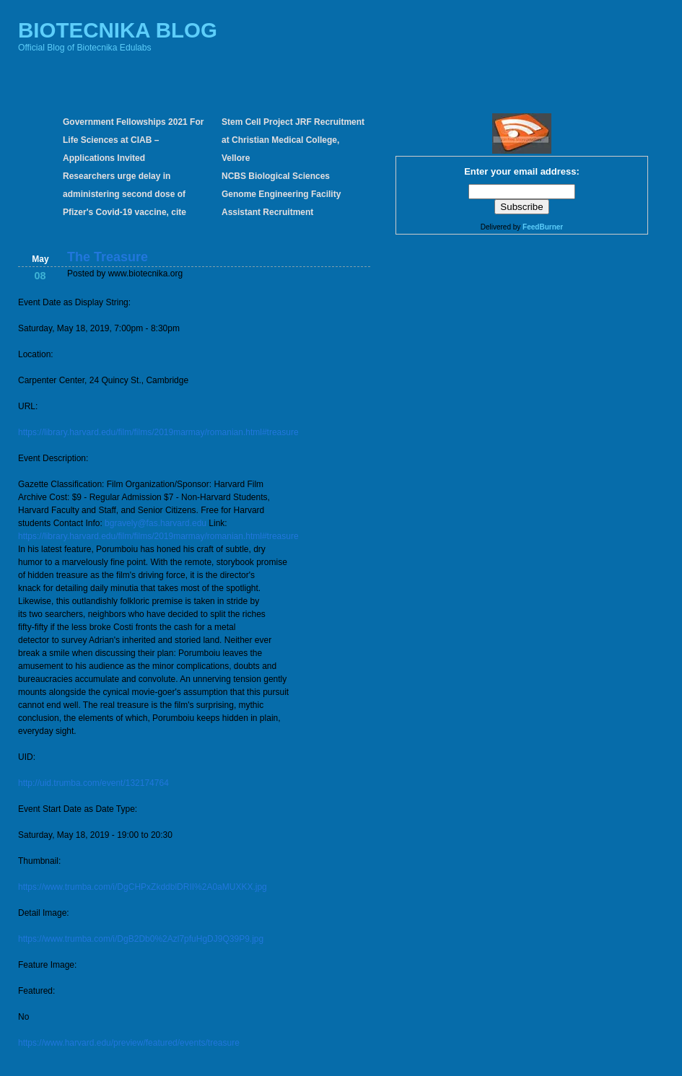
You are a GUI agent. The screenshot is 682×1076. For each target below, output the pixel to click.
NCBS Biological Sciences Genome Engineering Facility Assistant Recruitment (281, 194)
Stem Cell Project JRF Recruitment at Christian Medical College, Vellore (293, 140)
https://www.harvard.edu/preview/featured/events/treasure (129, 1043)
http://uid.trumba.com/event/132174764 (93, 783)
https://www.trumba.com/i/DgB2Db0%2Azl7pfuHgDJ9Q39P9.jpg (140, 939)
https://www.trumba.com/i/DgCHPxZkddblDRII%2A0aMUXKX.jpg (142, 887)
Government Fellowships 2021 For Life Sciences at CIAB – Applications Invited (133, 140)
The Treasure (107, 257)
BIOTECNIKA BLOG (117, 30)
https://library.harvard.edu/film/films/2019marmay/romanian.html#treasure (158, 432)
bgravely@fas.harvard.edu (155, 523)
